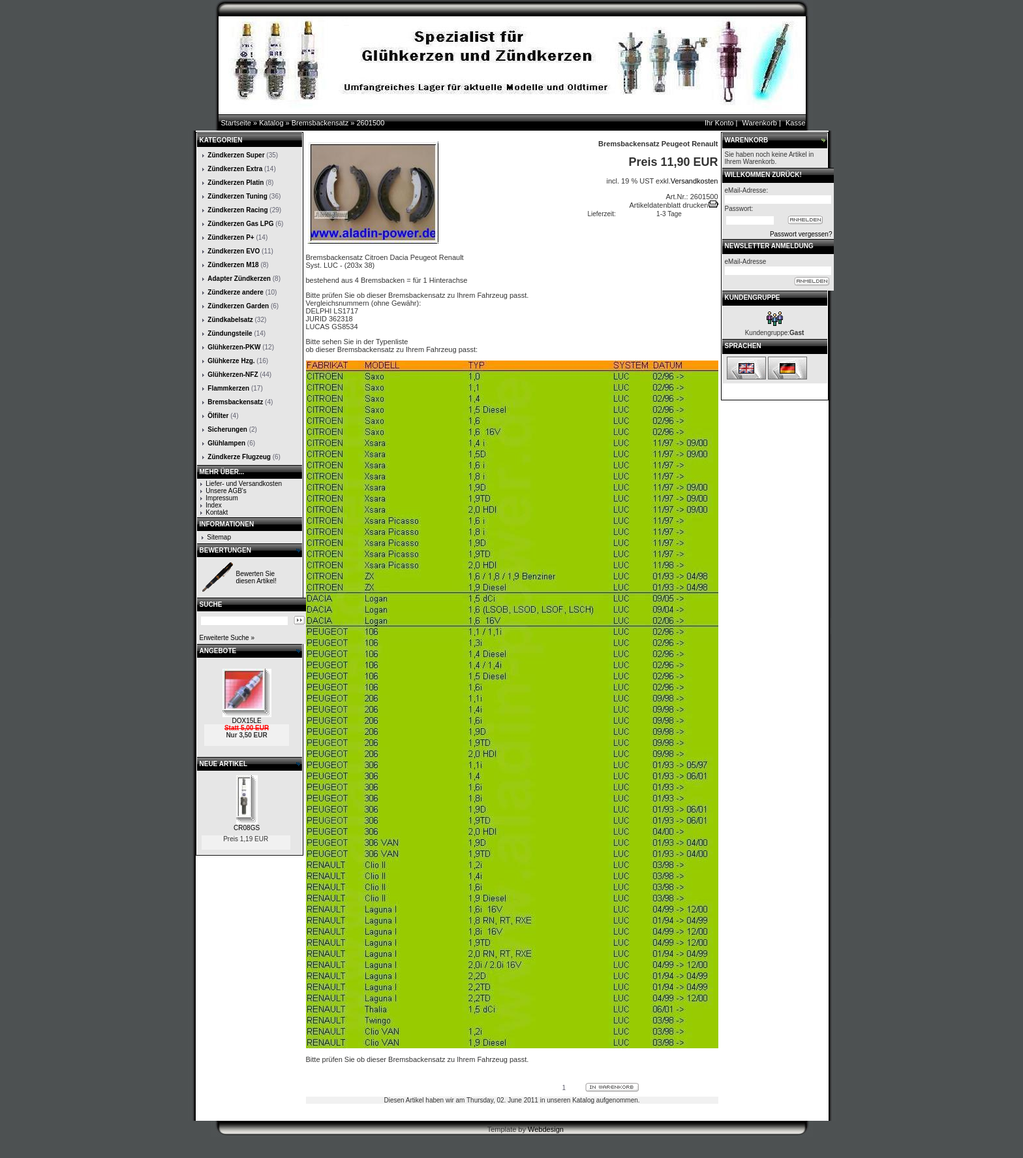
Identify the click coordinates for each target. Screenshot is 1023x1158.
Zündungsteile (229, 333)
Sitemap (219, 537)
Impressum (221, 498)
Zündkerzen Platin (235, 182)
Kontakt (217, 512)
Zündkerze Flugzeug (239, 456)
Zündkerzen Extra (234, 168)
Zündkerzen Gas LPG (240, 223)
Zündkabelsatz (229, 319)
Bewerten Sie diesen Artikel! (256, 577)
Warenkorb (759, 123)
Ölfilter (217, 415)
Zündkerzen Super (235, 155)
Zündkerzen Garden (238, 306)
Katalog (271, 123)
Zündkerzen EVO (233, 251)
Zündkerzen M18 (232, 264)
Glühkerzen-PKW (233, 347)
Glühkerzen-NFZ (232, 374)
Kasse (796, 123)
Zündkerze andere (235, 292)
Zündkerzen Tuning (237, 196)
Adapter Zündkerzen (239, 278)
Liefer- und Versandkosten (244, 483)
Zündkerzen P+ (230, 237)
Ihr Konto (719, 123)
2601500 (370, 123)
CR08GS (247, 827)
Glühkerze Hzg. (230, 360)
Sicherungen (227, 429)
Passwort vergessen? (801, 234)
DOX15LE (247, 720)
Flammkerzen (228, 388)
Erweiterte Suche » (227, 637)
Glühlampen (226, 443)
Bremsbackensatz (320, 123)
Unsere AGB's (226, 490)
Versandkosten (694, 181)
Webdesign (546, 1129)
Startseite (236, 123)
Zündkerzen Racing (237, 210)
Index (213, 505)
